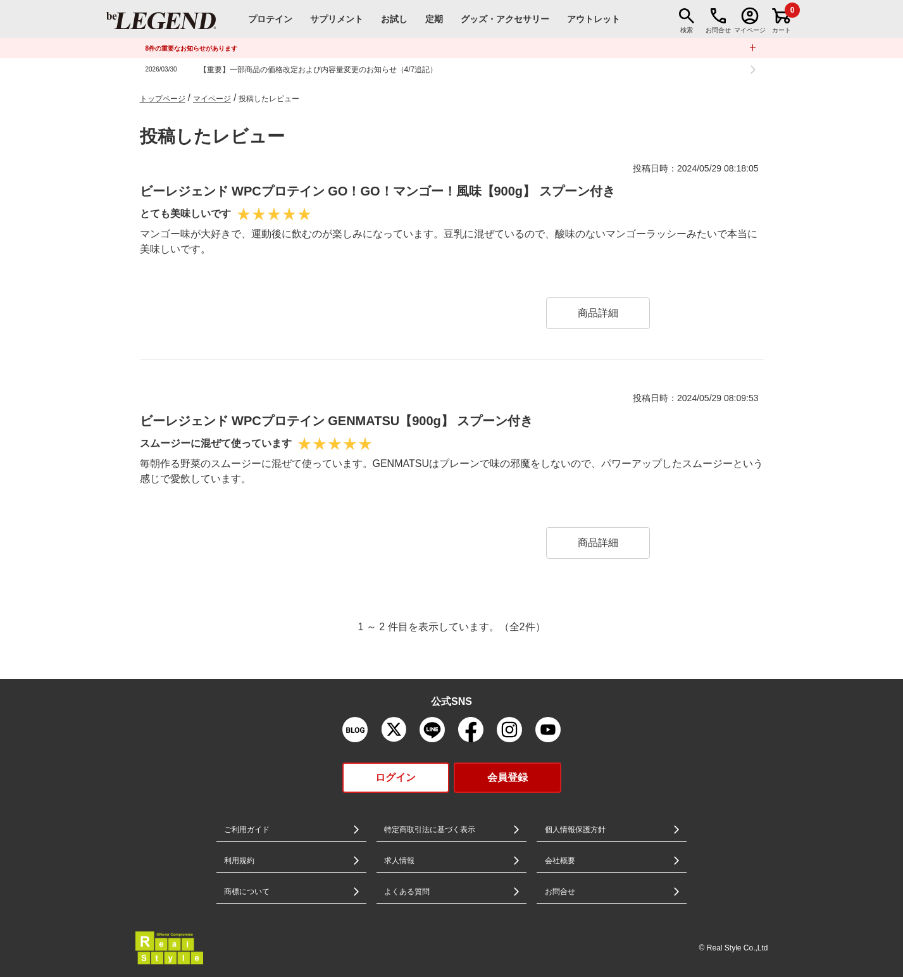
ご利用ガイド (247, 829)
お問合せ (560, 891)
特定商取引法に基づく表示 (429, 829)
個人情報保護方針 (575, 829)
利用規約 (239, 860)
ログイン (395, 777)
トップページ (162, 98)
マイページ (212, 98)
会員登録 (507, 777)
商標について (247, 891)
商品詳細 (598, 313)
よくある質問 (407, 891)
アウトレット (593, 19)
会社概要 (560, 860)
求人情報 (399, 860)
